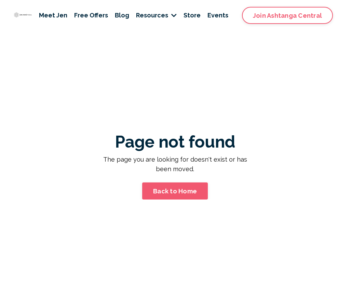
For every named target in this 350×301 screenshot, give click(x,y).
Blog (122, 15)
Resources (156, 15)
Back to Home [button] (175, 191)
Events (217, 15)
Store (192, 15)
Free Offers (91, 15)
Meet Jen (53, 15)
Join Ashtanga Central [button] (287, 15)
